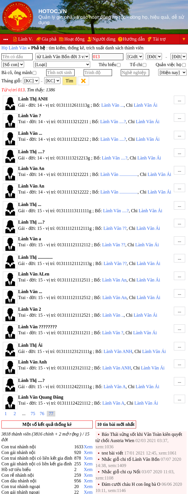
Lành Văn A (114, 386)
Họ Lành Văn (14, 47)
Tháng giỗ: (11, 80)
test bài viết (112, 453)
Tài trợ (159, 39)
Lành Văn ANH (117, 351)
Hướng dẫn (134, 39)
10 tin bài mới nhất (116, 424)
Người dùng (103, 39)
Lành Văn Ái (145, 105)
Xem (88, 446)
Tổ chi (138, 65)
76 (42, 413)
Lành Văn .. (113, 315)
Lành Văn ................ (119, 174)
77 (51, 413)
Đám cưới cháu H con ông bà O (131, 484)
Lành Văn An (114, 280)
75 (33, 413)
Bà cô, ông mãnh (18, 72)
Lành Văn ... (112, 105)
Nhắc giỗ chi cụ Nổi (121, 471)
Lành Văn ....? (113, 121)
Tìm (69, 80)
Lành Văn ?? (114, 228)
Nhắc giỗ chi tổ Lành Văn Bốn (131, 459)
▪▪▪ (5, 39)
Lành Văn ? (112, 332)
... (179, 99)
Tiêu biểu (110, 65)
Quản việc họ (171, 65)
